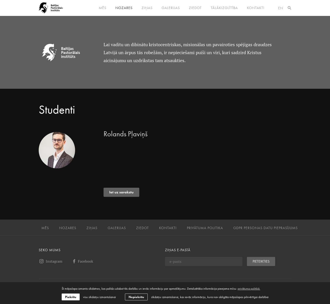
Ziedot (195, 8)
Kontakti (255, 8)
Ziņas (147, 8)
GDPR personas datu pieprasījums (265, 228)
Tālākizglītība (224, 8)
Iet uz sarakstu (121, 192)
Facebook (82, 261)
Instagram (50, 261)
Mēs (102, 8)
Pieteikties (261, 261)
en (280, 8)
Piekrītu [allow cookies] (70, 297)
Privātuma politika (205, 228)
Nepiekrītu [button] (136, 297)
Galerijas (171, 8)
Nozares (123, 8)
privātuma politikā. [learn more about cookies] (249, 288)
